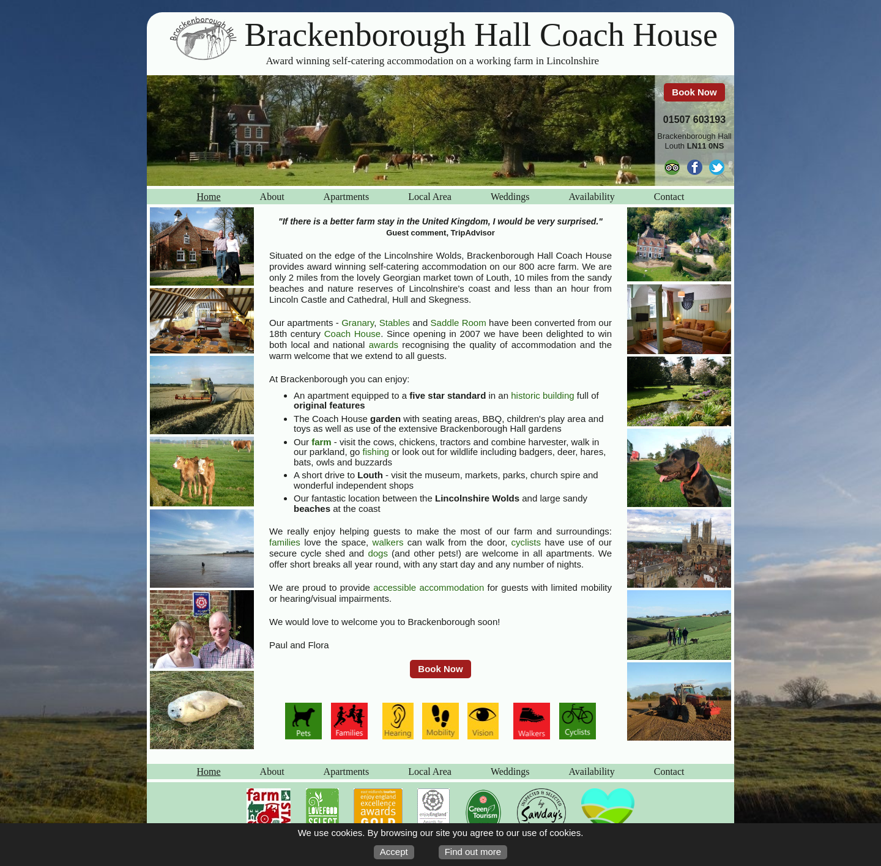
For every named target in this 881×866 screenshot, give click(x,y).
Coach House (352, 333)
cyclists (526, 542)
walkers (388, 542)
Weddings (510, 196)
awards (383, 344)
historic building (542, 395)
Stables (394, 322)
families (284, 542)
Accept (394, 851)
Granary (357, 322)
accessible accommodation (428, 587)
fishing (376, 451)
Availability (591, 196)
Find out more (473, 851)
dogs (378, 553)
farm (321, 442)
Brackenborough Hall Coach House (481, 35)
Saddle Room (458, 322)
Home (209, 196)
